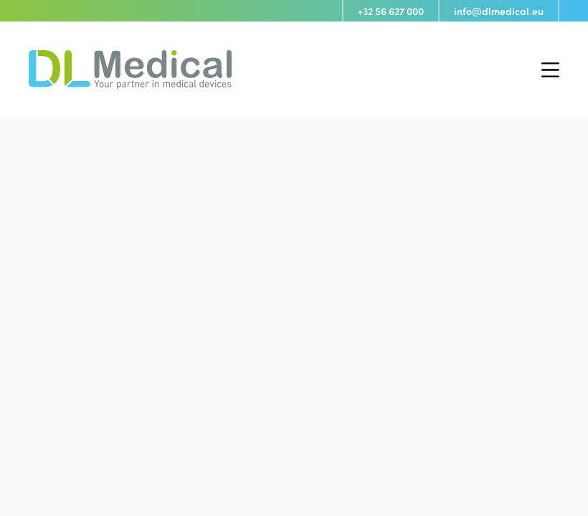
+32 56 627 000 (391, 11)
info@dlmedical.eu (499, 11)
